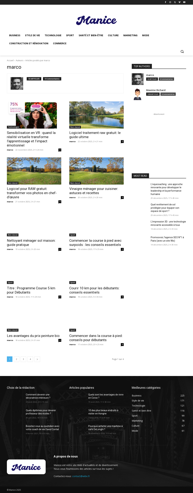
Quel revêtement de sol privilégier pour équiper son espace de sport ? (165, 207)
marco (10, 150)
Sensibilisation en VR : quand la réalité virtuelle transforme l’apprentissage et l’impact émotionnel (31, 139)
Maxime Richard (155, 90)
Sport (72, 235)
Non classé (75, 127)
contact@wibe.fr (81, 476)
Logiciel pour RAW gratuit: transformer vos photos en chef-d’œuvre (32, 193)
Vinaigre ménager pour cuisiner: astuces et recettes (93, 191)
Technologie (13, 127)
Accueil (10, 60)
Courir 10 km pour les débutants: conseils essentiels (94, 290)
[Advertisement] (159, 137)
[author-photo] (19, 83)
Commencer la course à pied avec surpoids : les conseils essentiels (95, 243)
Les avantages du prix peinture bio (33, 336)
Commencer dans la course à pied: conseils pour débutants (96, 338)
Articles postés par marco (37, 60)
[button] (182, 51)
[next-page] (37, 359)
